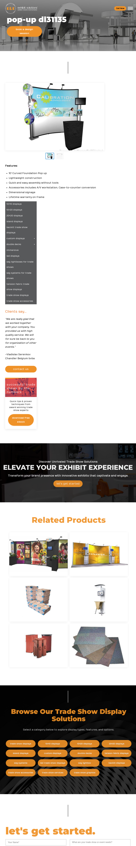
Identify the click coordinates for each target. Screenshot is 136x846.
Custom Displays (59, 560)
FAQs (51, 792)
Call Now (120, 8)
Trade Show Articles (58, 732)
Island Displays (27, 560)
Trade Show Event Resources (63, 710)
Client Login (54, 743)
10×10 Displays (59, 550)
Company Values (98, 748)
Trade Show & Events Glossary (63, 716)
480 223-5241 (26, 752)
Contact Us (95, 781)
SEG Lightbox (91, 570)
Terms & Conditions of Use (90, 841)
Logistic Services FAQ (59, 819)
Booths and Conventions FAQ (62, 797)
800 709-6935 (27, 732)
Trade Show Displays (27, 550)
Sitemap (94, 786)
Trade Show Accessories (27, 580)
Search (93, 775)
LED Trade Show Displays (59, 570)
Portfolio (52, 738)
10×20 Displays (91, 550)
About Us (95, 743)
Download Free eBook (122, 299)
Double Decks (91, 560)
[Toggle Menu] (130, 8)
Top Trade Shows (57, 721)
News (93, 705)
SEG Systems (27, 570)
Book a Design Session (25, 31)
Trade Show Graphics (91, 580)
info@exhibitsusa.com (26, 740)
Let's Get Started (68, 369)
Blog (92, 764)
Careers (94, 754)
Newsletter (95, 770)
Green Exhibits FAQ (57, 824)
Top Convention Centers (60, 727)
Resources (54, 705)
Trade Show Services (59, 580)
